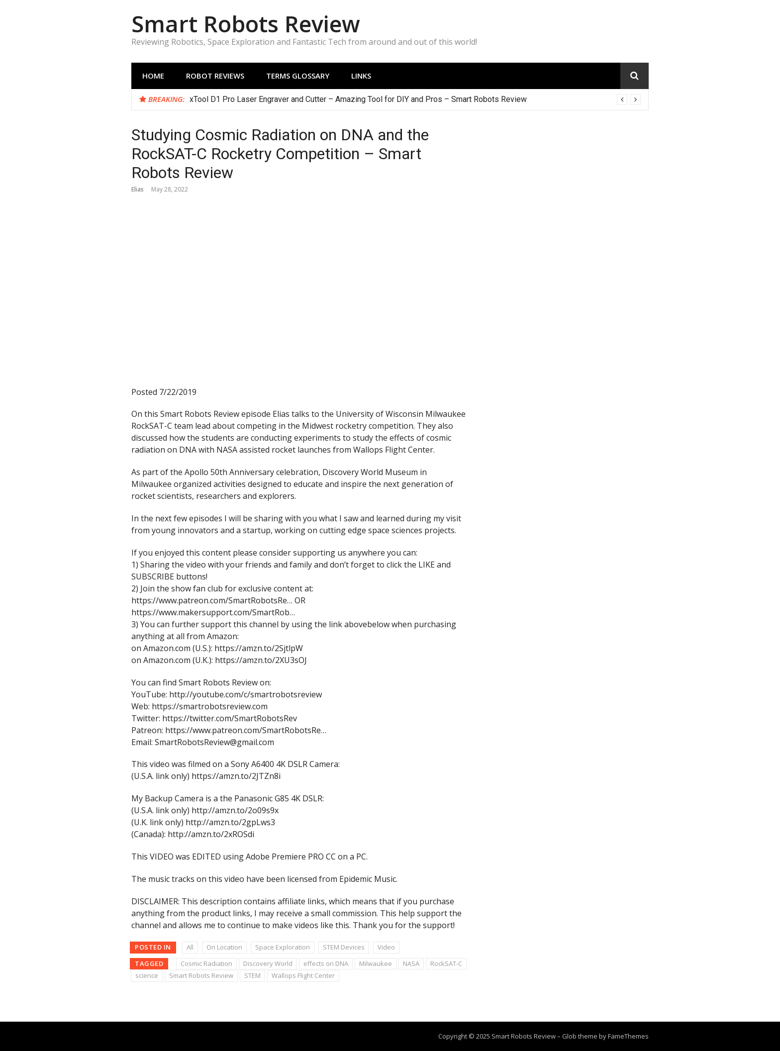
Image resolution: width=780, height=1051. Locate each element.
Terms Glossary (297, 76)
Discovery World (267, 963)
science (146, 975)
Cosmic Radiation (206, 963)
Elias (137, 189)
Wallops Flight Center (303, 975)
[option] (415, 99)
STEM (252, 975)
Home (153, 76)
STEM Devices (344, 947)
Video (386, 947)
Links (361, 76)
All (190, 947)
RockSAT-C (446, 963)
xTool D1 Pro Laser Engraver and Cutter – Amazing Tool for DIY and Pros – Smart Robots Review (358, 99)
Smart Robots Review (245, 23)
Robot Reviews (215, 76)
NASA (411, 963)
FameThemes (628, 1036)
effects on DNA (325, 963)
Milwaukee (375, 963)
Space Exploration (282, 947)
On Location (224, 947)
